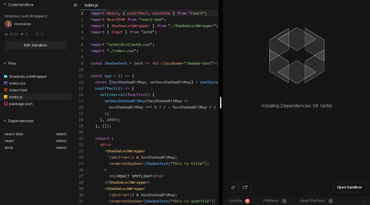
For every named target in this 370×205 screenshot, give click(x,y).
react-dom (14, 134)
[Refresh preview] (233, 187)
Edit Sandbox (35, 45)
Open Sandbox (349, 187)
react (9, 140)
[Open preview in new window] (245, 187)
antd (9, 147)
